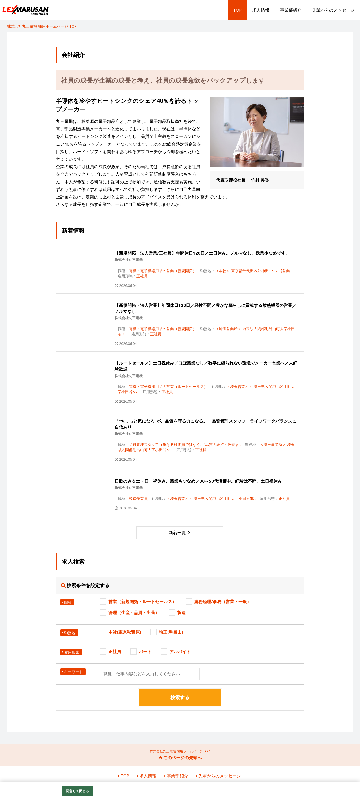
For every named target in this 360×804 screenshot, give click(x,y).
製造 (181, 612)
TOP (237, 10)
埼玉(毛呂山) (171, 632)
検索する (180, 697)
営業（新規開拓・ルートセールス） (142, 601)
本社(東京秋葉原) (124, 632)
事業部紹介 (291, 10)
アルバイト (180, 651)
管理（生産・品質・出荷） (134, 612)
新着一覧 (177, 532)
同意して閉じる (77, 791)
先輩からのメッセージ (333, 10)
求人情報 (261, 10)
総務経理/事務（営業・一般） (222, 601)
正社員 (114, 651)
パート (145, 651)
